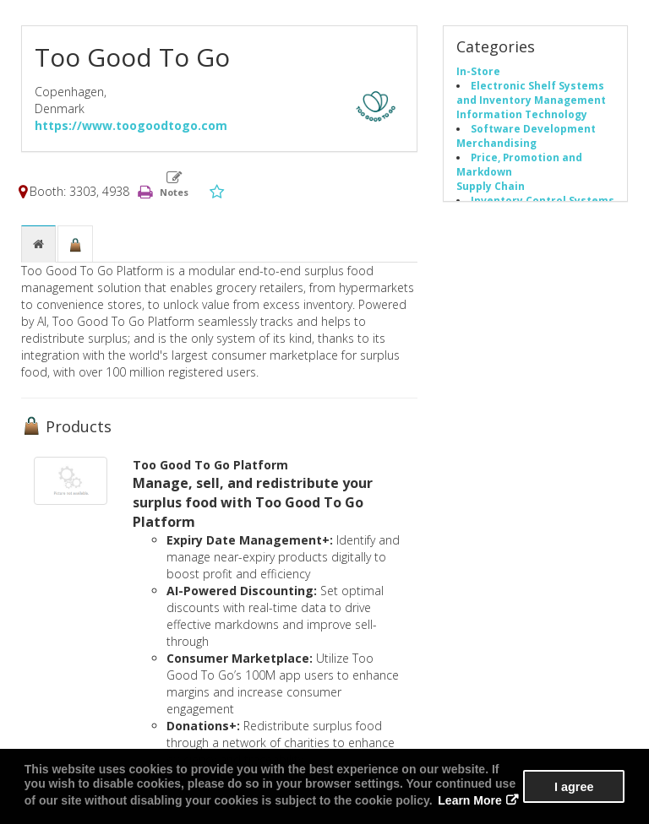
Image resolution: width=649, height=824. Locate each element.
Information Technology (521, 114)
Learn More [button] (469, 800)
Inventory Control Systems (542, 200)
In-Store (478, 71)
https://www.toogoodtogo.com (131, 125)
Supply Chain (490, 185)
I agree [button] (573, 787)
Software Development (533, 128)
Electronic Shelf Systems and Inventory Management (531, 92)
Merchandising (496, 142)
